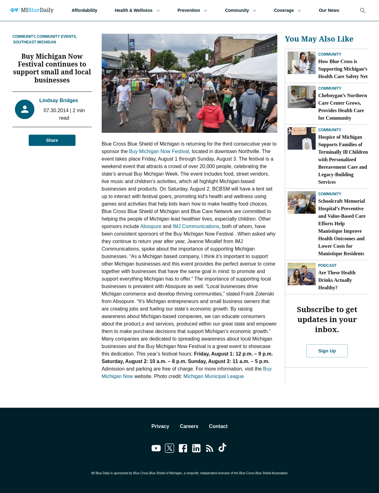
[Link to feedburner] (209, 449)
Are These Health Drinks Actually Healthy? (336, 280)
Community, (24, 36)
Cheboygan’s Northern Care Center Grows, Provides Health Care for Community (342, 107)
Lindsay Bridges (58, 92)
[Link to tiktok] (223, 449)
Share (52, 132)
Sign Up (327, 351)
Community (240, 10)
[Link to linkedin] (196, 449)
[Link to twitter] (169, 449)
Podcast (327, 265)
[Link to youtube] (156, 449)
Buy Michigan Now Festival (159, 151)
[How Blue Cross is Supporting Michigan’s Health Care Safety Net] (302, 63)
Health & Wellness (137, 10)
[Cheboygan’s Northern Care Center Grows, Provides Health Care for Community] (302, 97)
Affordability (84, 10)
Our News (329, 10)
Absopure (151, 226)
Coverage (287, 10)
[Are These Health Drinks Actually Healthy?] (302, 274)
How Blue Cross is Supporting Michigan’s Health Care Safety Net (342, 69)
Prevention (192, 10)
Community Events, (57, 36)
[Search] (363, 10)
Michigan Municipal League (213, 376)
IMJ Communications (195, 226)
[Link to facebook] (182, 449)
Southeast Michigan (34, 42)
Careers (189, 426)
